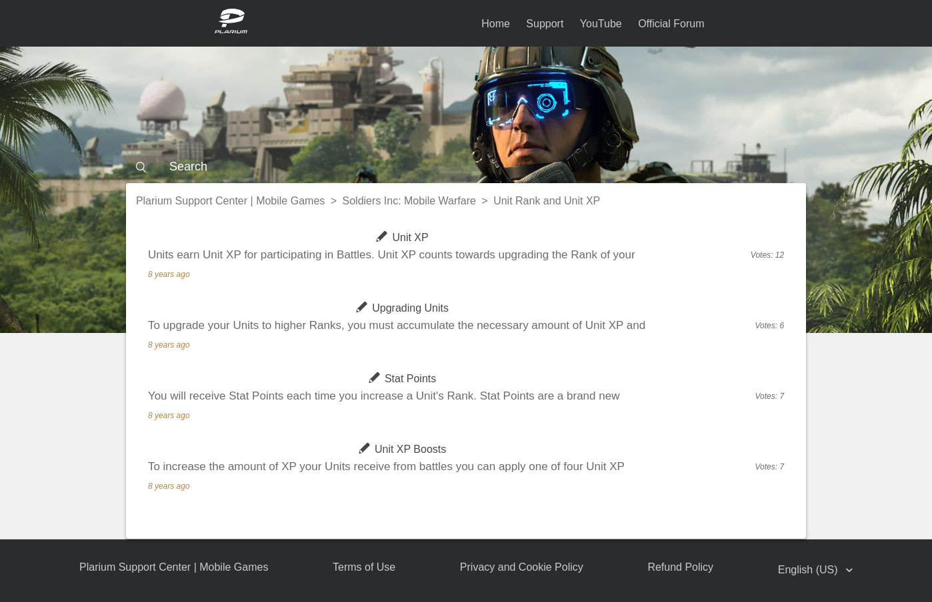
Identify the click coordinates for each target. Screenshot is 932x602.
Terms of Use (364, 567)
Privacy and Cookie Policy (521, 567)
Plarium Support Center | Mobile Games (230, 200)
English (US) (809, 569)
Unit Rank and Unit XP (546, 200)
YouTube (601, 23)
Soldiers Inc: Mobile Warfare (409, 200)
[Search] (466, 166)
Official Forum (671, 23)
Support (544, 23)
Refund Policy (680, 567)
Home (495, 23)
